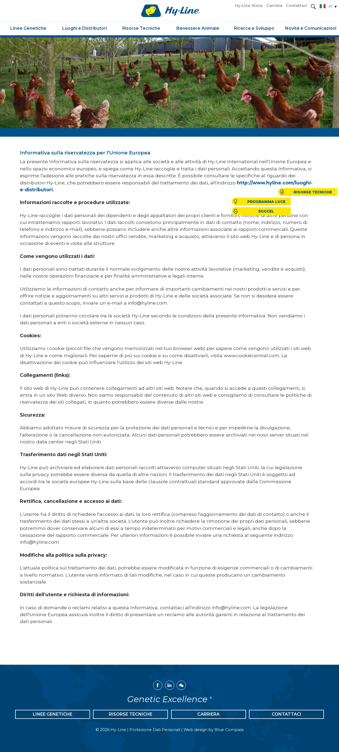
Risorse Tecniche (130, 714)
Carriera (208, 714)
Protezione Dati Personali (155, 729)
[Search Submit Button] (313, 6)
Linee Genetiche (52, 714)
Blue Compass (229, 729)
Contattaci (286, 714)
